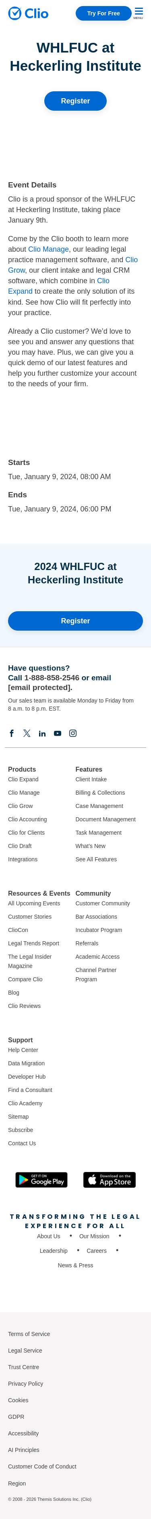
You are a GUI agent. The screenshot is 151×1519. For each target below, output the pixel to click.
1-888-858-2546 (52, 677)
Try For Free (103, 13)
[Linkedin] (42, 733)
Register (75, 101)
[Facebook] (11, 733)
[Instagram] (73, 733)
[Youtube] (57, 733)
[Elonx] (27, 733)
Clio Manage (48, 249)
